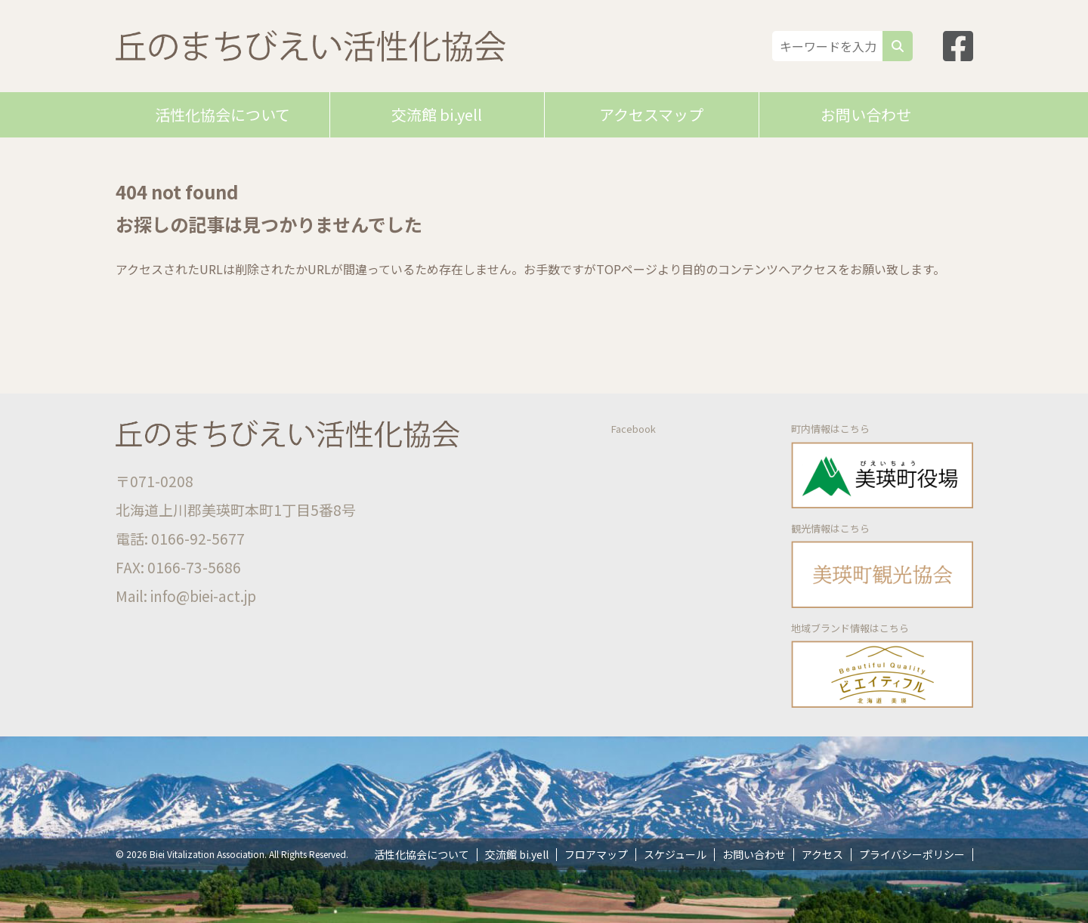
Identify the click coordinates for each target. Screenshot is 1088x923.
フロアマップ (596, 854)
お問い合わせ (866, 114)
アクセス (822, 854)
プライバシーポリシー (912, 854)
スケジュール (675, 854)
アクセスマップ (651, 114)
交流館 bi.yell (436, 114)
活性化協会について (222, 114)
